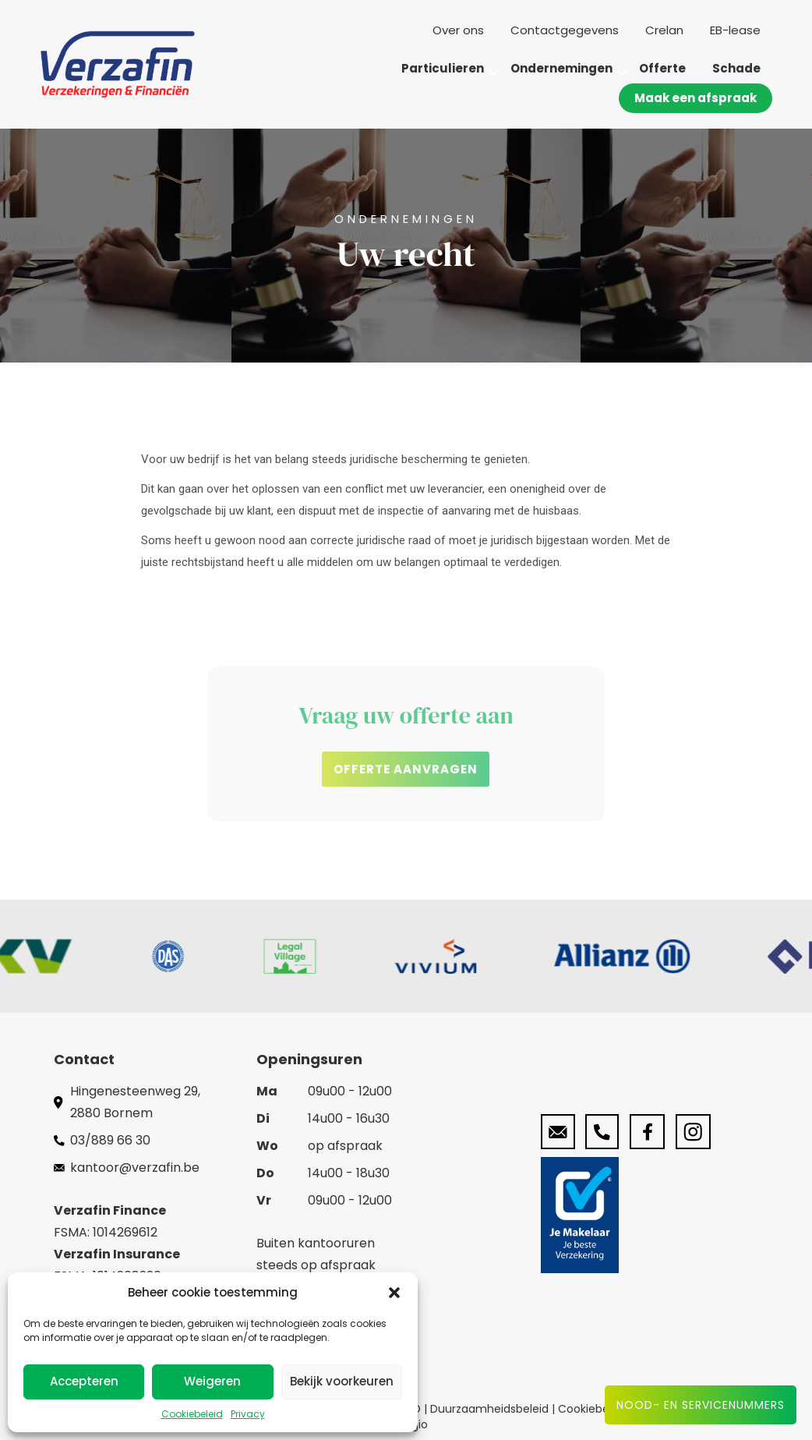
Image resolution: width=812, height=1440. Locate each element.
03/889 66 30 (110, 1140)
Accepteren (84, 1381)
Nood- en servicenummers (700, 1405)
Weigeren (212, 1381)
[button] (394, 1292)
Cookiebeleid (192, 1414)
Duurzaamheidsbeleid (491, 1409)
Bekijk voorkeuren (342, 1381)
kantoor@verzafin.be (134, 1167)
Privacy (248, 1414)
